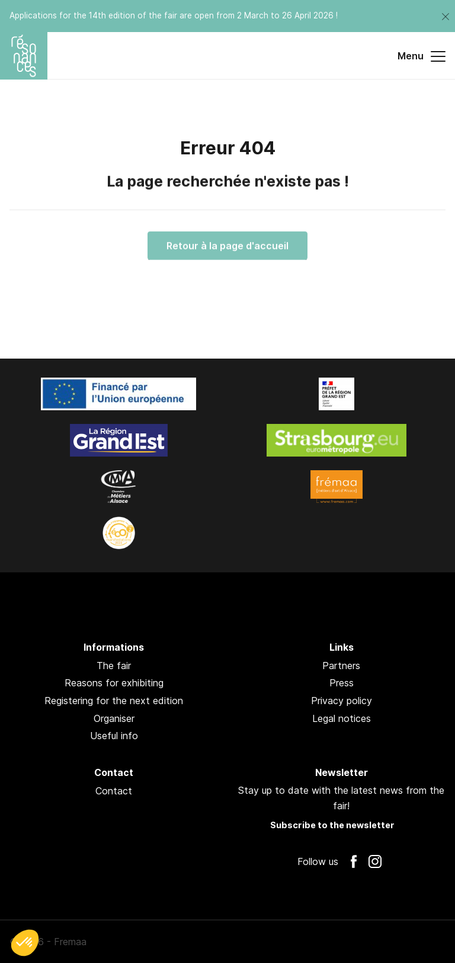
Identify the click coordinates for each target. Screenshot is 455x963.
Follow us (317, 861)
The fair (114, 665)
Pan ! (415, 942)
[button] (25, 943)
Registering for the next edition (113, 701)
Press (341, 683)
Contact (113, 791)
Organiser (114, 718)
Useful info (114, 736)
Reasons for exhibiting (114, 683)
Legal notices (341, 718)
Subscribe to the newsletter (332, 825)
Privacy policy (341, 701)
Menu (422, 56)
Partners (341, 665)
